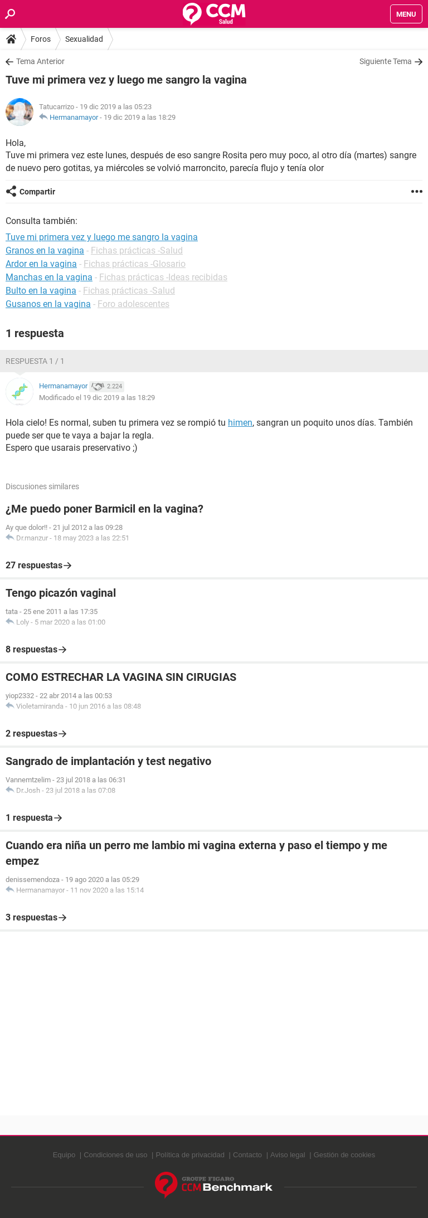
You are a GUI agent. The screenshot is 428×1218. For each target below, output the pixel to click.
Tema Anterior (40, 61)
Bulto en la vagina (41, 290)
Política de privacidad (190, 1155)
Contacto (247, 1155)
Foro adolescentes (133, 304)
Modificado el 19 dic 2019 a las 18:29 (97, 397)
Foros (41, 39)
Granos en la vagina (45, 250)
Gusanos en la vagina (48, 304)
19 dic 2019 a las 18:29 (140, 117)
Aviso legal (287, 1155)
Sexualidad (84, 39)
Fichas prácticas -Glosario (135, 264)
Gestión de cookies (345, 1155)
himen (240, 422)
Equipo (64, 1155)
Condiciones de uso (115, 1155)
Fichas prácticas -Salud (137, 250)
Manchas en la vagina (49, 277)
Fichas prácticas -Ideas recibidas (163, 277)
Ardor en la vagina (41, 264)
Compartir (37, 191)
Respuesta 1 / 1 (35, 361)
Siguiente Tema (385, 61)
